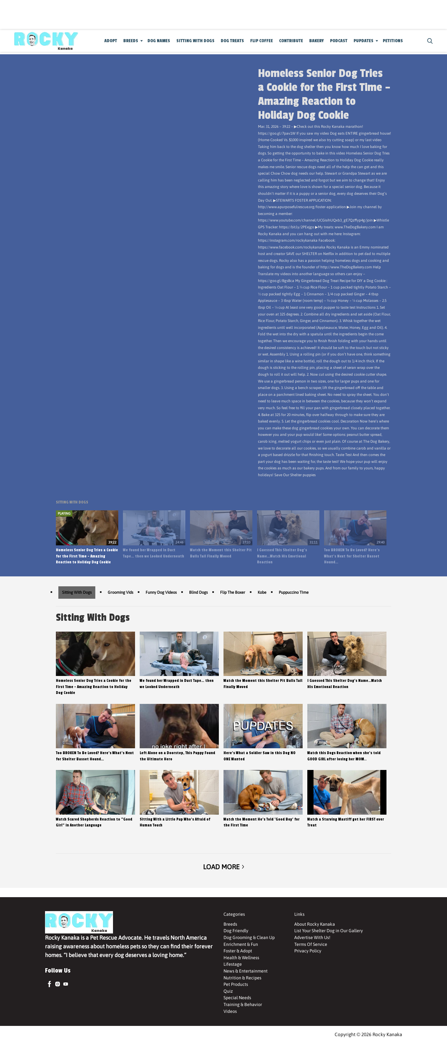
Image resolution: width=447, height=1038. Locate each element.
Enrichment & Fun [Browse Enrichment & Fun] (241, 944)
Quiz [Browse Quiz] (228, 991)
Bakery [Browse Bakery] (316, 40)
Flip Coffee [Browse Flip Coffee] (261, 40)
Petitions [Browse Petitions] (393, 40)
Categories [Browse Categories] (234, 914)
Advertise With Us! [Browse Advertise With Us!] (312, 937)
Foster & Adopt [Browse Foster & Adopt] (238, 950)
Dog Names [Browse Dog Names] (158, 40)
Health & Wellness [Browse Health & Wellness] (241, 957)
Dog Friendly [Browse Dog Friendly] (236, 930)
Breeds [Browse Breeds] (130, 40)
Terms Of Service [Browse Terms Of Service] (310, 944)
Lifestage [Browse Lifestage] (233, 964)
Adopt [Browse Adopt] (110, 40)
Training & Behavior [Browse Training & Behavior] (243, 1004)
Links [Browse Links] (299, 914)
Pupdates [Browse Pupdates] (363, 40)
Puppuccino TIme (294, 592)
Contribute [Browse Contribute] (291, 40)
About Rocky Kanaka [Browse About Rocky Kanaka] (314, 924)
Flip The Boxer (232, 592)
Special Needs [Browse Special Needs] (237, 997)
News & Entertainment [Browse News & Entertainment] (246, 971)
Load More (223, 867)
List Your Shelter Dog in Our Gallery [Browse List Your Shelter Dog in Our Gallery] (328, 930)
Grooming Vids (120, 592)
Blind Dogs (198, 592)
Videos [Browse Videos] (230, 1011)
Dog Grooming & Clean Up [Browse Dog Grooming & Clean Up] (249, 937)
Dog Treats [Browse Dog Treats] (232, 40)
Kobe (262, 592)
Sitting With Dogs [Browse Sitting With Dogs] (195, 40)
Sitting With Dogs (77, 592)
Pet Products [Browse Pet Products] (236, 984)
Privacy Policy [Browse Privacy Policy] (307, 950)
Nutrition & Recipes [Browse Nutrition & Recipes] (242, 977)
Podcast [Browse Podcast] (338, 40)
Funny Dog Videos (161, 592)
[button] (428, 41)
